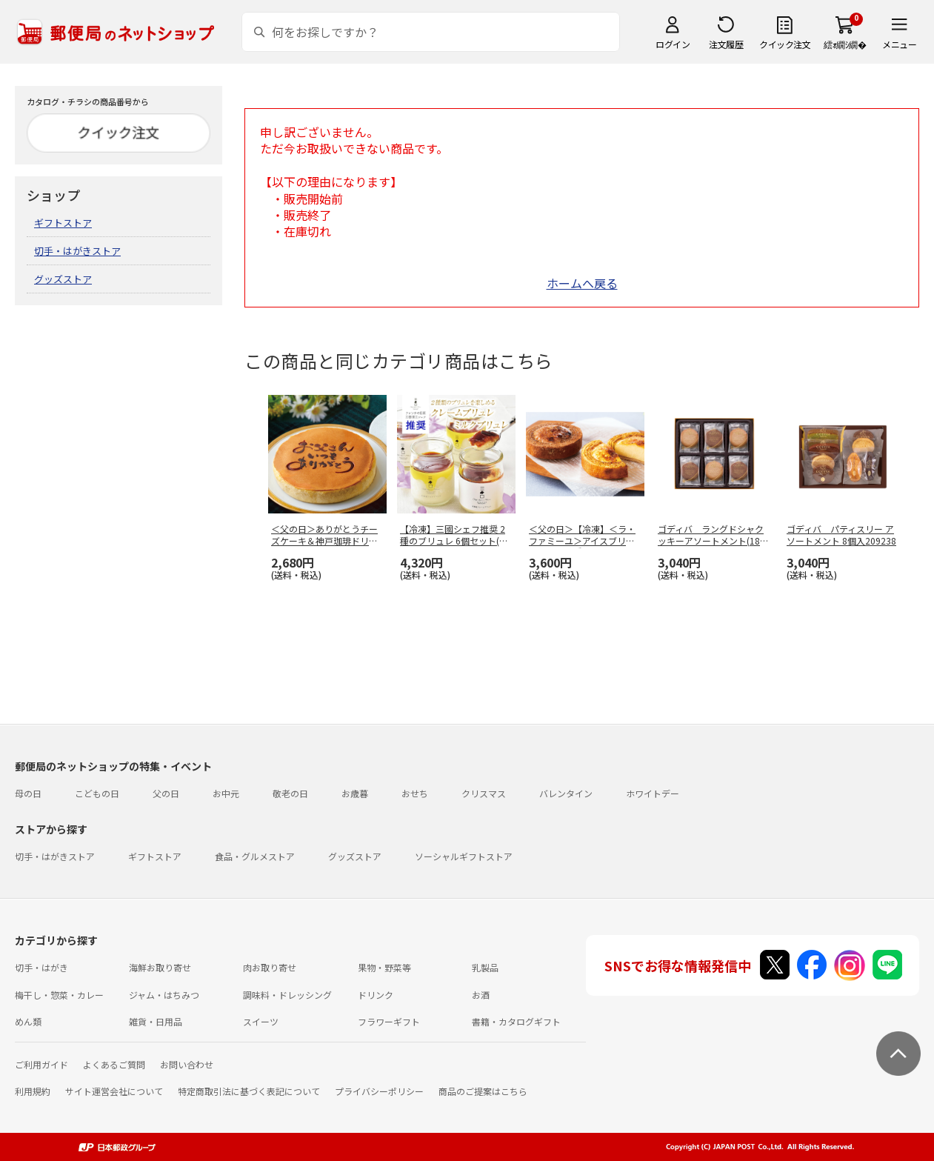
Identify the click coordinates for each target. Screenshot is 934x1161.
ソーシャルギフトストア (464, 856)
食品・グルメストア (255, 856)
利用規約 (32, 1091)
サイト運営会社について (114, 1091)
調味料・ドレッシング (287, 994)
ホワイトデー (652, 793)
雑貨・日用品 (155, 1021)
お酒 (481, 994)
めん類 (28, 1021)
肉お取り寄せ (269, 967)
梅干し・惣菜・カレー (59, 994)
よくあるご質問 (114, 1064)
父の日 (166, 793)
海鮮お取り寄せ (160, 967)
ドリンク (375, 994)
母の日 (28, 793)
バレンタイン (566, 793)
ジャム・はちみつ (164, 994)
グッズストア (63, 279)
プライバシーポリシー (379, 1091)
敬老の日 (290, 793)
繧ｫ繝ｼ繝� (845, 44)
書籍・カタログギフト (516, 1021)
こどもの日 (97, 793)
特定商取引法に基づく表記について (249, 1091)
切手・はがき (41, 967)
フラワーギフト (389, 1021)
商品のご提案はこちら (482, 1091)
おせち (414, 793)
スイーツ (260, 1021)
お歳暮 (354, 793)
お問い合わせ (186, 1064)
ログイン (673, 44)
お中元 (226, 793)
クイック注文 (784, 44)
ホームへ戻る (582, 283)
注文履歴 (726, 44)
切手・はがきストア (77, 251)
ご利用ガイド (41, 1064)
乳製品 (485, 967)
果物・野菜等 (384, 967)
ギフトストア (63, 223)
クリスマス (483, 793)
